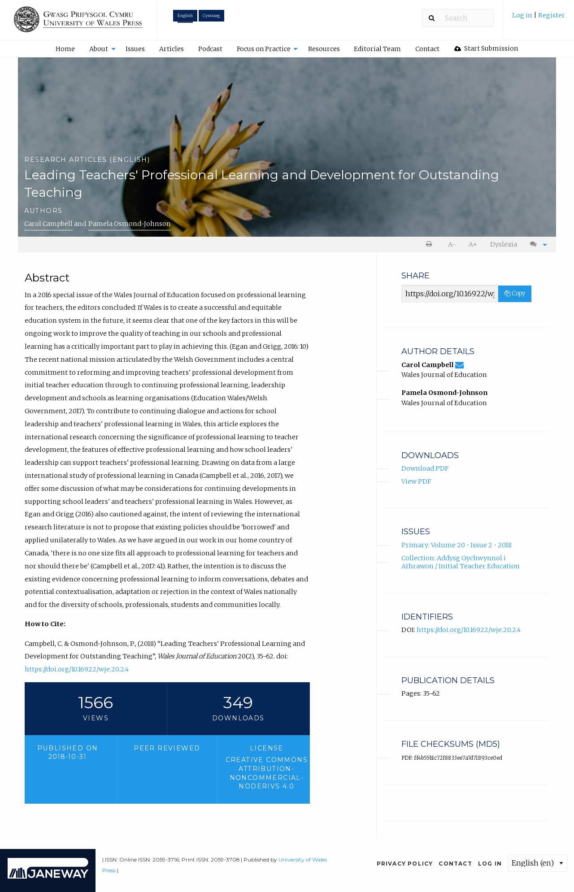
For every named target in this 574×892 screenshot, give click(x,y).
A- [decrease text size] (452, 244)
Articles (171, 49)
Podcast (210, 49)
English (185, 15)
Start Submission (486, 48)
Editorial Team (377, 49)
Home (65, 49)
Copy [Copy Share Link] (514, 293)
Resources (324, 49)
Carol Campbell (48, 224)
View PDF (416, 481)
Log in (523, 15)
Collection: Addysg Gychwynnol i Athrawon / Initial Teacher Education (460, 562)
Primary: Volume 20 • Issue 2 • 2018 (456, 545)
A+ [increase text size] (473, 244)
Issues (135, 49)
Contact (427, 49)
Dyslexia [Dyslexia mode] (503, 244)
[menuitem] (538, 18)
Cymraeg (211, 15)
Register (551, 15)
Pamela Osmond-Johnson (129, 224)
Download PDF (425, 468)
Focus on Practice (264, 49)
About (98, 49)
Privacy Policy (405, 863)
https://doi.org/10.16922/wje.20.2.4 (77, 669)
